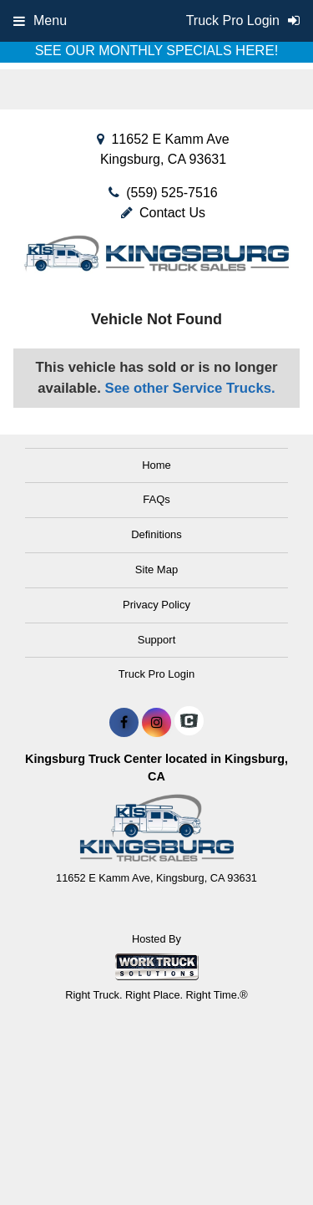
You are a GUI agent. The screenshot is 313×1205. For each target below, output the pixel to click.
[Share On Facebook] (124, 723)
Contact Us (163, 213)
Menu (40, 20)
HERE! (256, 50)
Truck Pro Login (156, 674)
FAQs (156, 499)
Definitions (156, 534)
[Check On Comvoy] (189, 723)
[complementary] (263, 1155)
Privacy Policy (156, 604)
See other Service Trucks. (189, 388)
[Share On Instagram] (156, 723)
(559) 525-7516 (171, 193)
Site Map (156, 569)
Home (156, 465)
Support (157, 639)
